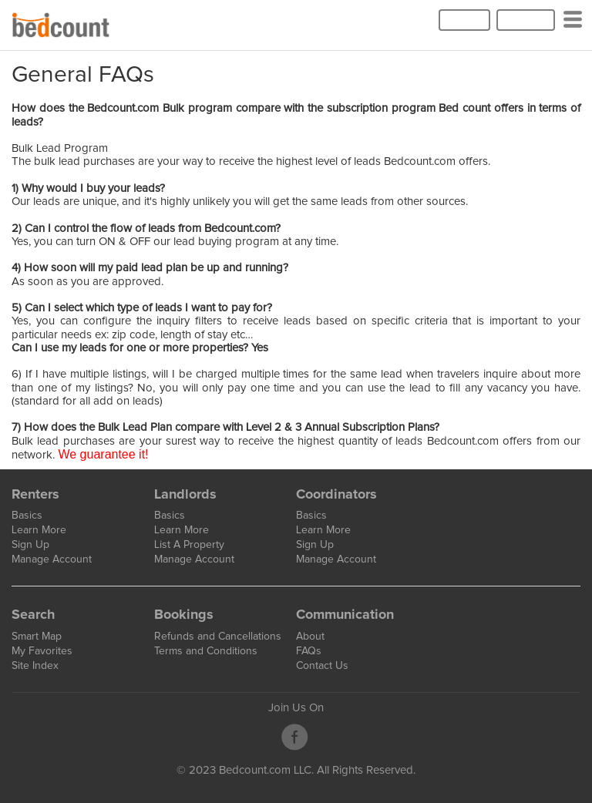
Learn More (39, 530)
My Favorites (42, 651)
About (310, 636)
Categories (575, 25)
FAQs (308, 651)
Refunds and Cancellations (217, 636)
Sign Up (526, 20)
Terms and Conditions (205, 651)
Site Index (35, 665)
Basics (27, 515)
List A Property (189, 544)
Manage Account (52, 559)
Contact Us (322, 665)
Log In (464, 20)
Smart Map (37, 636)
